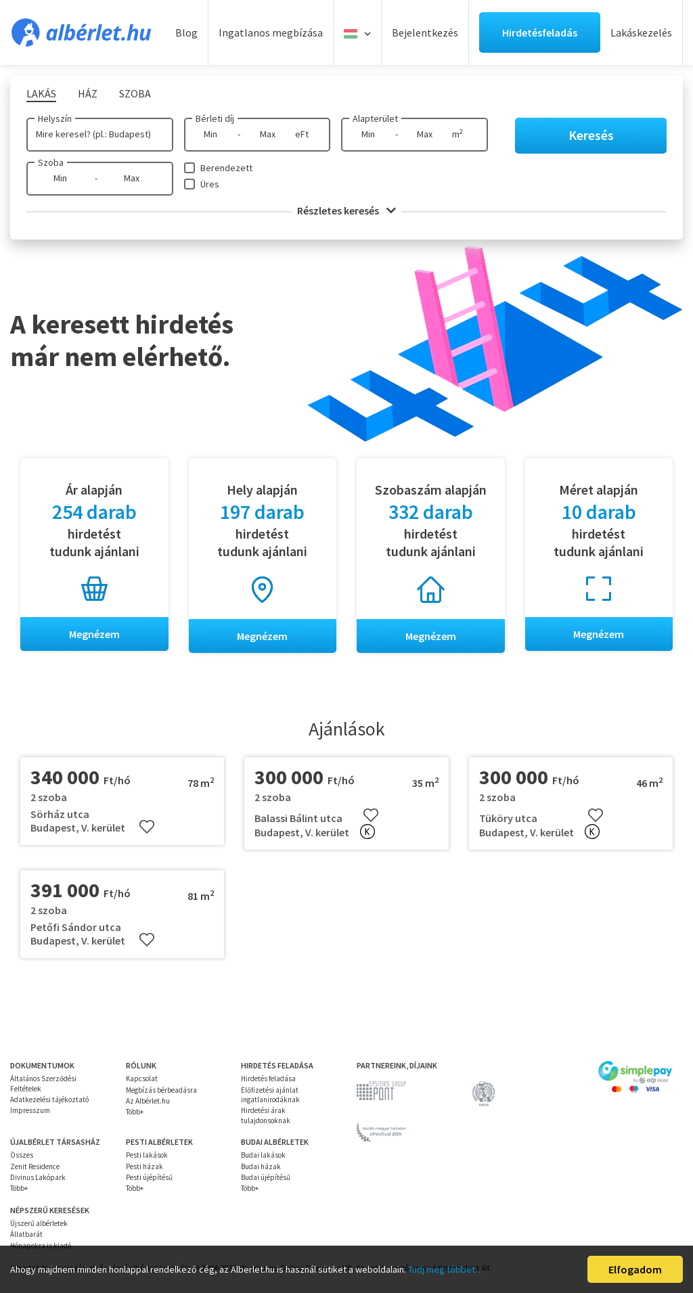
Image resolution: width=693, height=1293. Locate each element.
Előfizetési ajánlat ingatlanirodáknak (270, 1094)
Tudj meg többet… (446, 1269)
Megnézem (94, 634)
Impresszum (30, 1110)
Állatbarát (26, 1234)
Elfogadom (635, 1269)
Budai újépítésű (265, 1177)
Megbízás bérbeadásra (161, 1090)
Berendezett (226, 168)
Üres (209, 184)
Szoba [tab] (135, 93)
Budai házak (261, 1166)
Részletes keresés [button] (346, 210)
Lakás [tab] (41, 93)
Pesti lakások (147, 1155)
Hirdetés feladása (268, 1079)
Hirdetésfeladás (539, 32)
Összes (21, 1155)
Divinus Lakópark (38, 1177)
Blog (186, 32)
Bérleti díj (215, 118)
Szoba (51, 162)
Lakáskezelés (641, 32)
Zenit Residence (35, 1166)
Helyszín (55, 118)
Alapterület (375, 118)
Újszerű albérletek (39, 1223)
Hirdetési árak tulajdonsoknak (265, 1115)
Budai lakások (263, 1155)
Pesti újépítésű (149, 1177)
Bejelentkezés (425, 32)
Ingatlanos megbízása (271, 32)
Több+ (134, 1111)
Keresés (591, 135)
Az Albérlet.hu (148, 1101)
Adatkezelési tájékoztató (49, 1099)
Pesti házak (144, 1166)
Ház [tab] (87, 93)
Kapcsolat (142, 1079)
